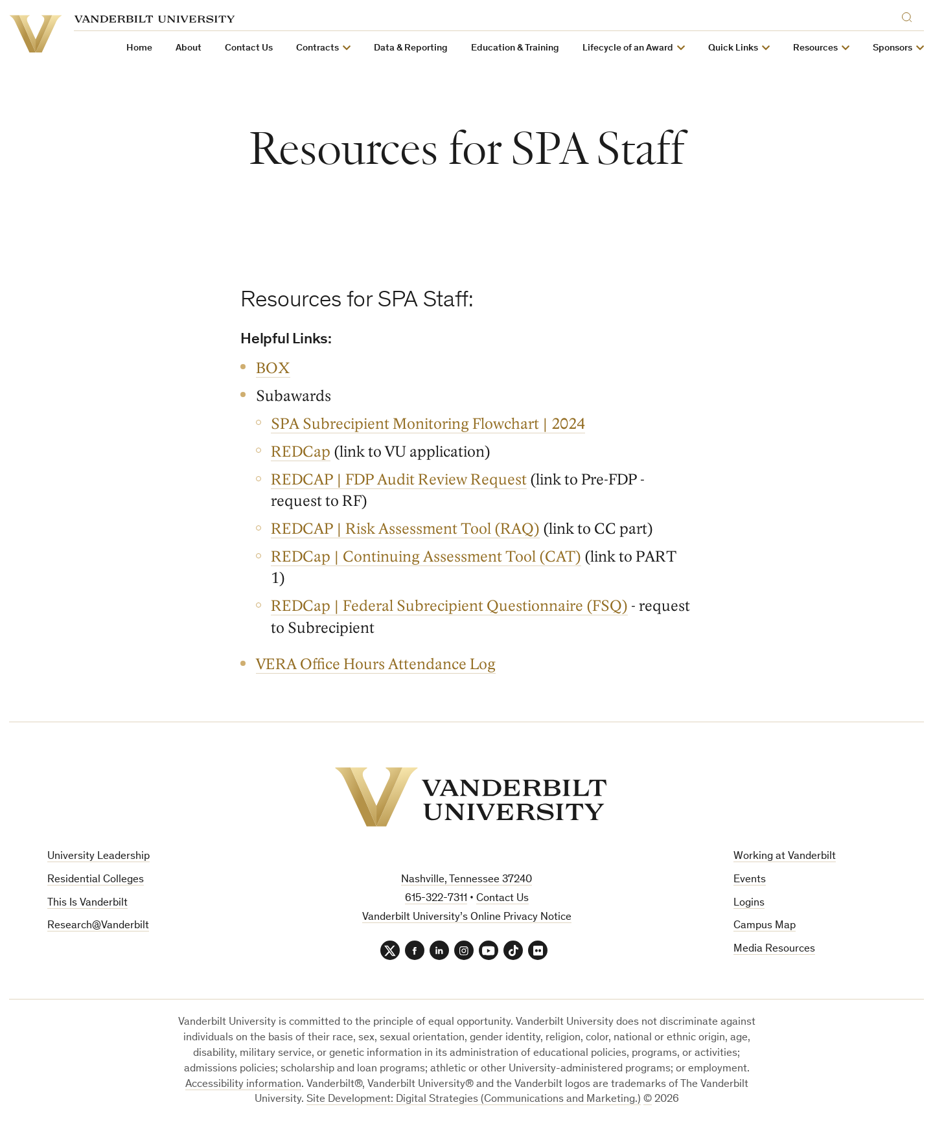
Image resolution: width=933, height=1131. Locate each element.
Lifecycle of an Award (627, 48)
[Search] (909, 15)
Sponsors (892, 48)
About (189, 48)
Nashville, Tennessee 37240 (466, 879)
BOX (272, 368)
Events (749, 879)
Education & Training (515, 48)
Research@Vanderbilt (98, 925)
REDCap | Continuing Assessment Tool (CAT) (426, 556)
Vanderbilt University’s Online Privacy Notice (466, 917)
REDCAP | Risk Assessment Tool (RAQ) (405, 529)
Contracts (317, 48)
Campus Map (764, 925)
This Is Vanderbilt (87, 903)
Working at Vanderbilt (784, 856)
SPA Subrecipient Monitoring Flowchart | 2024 (428, 424)
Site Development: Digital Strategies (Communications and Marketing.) (473, 1099)
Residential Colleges (95, 879)
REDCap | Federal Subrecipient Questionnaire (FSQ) (449, 606)
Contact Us (249, 48)
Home (139, 48)
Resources (815, 48)
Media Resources (774, 949)
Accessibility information (243, 1084)
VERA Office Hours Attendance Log (375, 664)
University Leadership (98, 856)
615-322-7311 (436, 898)
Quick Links (733, 48)
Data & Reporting (411, 48)
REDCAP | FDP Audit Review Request (399, 479)
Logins (749, 903)
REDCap (300, 451)
